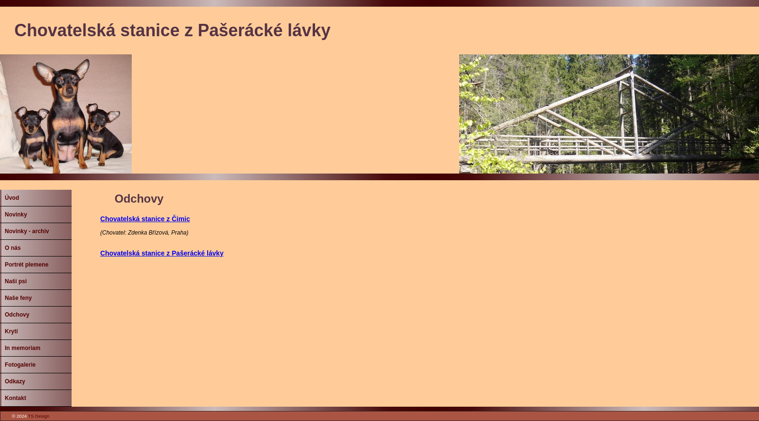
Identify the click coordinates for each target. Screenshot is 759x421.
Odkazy (15, 381)
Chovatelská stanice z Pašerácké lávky (161, 253)
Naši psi (16, 281)
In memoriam (23, 348)
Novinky (16, 214)
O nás (13, 248)
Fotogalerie (20, 364)
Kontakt (15, 398)
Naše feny (18, 298)
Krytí (11, 331)
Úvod (12, 198)
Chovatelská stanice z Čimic (145, 219)
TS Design (39, 416)
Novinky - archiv (27, 231)
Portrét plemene (26, 264)
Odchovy (17, 314)
